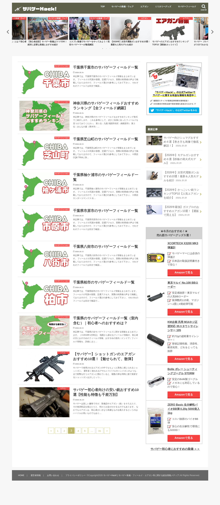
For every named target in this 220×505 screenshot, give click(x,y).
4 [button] (113, 49)
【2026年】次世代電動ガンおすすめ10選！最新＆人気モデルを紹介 (172, 174)
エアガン (144, 6)
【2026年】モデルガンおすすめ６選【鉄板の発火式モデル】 (172, 158)
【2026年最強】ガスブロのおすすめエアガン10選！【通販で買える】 (172, 207)
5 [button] (117, 49)
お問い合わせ (53, 484)
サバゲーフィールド (187, 6)
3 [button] (110, 49)
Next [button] (212, 31)
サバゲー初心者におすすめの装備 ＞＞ (176, 448)
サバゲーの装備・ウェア (122, 6)
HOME (21, 484)
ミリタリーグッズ (163, 6)
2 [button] (106, 49)
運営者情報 (35, 484)
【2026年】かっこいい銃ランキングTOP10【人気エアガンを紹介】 (172, 190)
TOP (102, 6)
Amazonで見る (184, 268)
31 (101, 457)
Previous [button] (7, 31)
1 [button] (102, 49)
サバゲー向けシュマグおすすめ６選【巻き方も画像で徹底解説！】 (172, 141)
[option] (131, 32)
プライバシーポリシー (77, 484)
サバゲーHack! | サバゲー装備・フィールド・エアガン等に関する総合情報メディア (75, 494)
